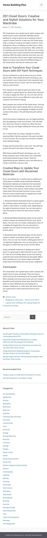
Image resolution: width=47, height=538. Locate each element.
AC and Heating (9, 394)
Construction (8, 423)
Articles (8, 297)
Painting (6, 481)
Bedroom (6, 410)
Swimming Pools (9, 511)
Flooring (6, 439)
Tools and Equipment (11, 517)
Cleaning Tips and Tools (12, 416)
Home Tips (7, 462)
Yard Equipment (9, 524)
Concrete (6, 420)
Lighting (6, 475)
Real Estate (7, 494)
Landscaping (8, 472)
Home (5, 455)
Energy (5, 433)
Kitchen (6, 468)
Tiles (4, 514)
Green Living (8, 452)
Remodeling (7, 498)
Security (6, 504)
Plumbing (6, 491)
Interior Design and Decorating (15, 465)
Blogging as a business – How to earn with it (22, 300)
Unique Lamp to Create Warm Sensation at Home (22, 375)
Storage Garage (9, 507)
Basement (7, 403)
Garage (5, 446)
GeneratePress (37, 535)
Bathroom (7, 407)
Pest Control (7, 488)
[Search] (32, 317)
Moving (6, 478)
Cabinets (6, 413)
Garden (6, 449)
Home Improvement (10, 459)
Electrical (6, 429)
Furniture (6, 442)
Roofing (6, 501)
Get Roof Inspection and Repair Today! (17, 378)
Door (14, 297)
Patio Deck (7, 485)
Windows (6, 520)
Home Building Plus (14, 4)
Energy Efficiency (9, 436)
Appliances (7, 397)
